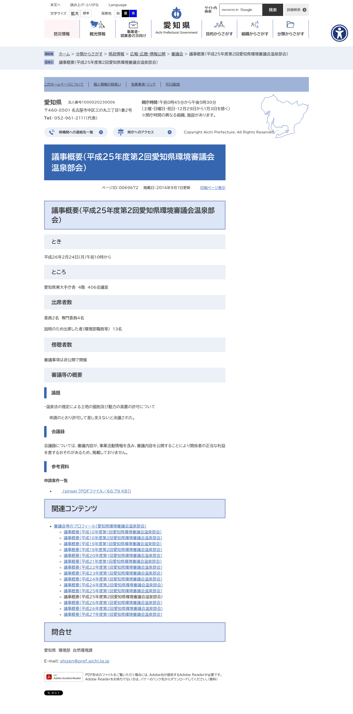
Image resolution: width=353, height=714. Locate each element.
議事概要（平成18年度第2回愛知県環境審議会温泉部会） (113, 538)
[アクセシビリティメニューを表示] (339, 33)
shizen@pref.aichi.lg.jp (84, 661)
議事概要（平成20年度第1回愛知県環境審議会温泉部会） (113, 556)
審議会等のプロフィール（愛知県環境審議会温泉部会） (100, 526)
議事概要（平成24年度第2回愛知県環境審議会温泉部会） (113, 585)
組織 (255, 34)
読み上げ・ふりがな (84, 5)
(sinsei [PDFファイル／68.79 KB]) (96, 491)
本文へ (55, 5)
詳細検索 (294, 10)
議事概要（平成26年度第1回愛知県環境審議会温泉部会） (113, 603)
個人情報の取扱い (107, 84)
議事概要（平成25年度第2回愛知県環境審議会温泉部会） (108, 62)
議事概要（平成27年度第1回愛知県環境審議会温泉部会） (113, 614)
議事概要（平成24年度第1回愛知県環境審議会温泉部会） (113, 579)
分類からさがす (89, 54)
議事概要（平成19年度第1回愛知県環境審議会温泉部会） (113, 544)
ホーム (64, 54)
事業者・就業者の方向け (133, 34)
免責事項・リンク (143, 84)
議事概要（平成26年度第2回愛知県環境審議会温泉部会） (113, 608)
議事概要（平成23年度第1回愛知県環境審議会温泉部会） (113, 573)
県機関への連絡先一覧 (76, 132)
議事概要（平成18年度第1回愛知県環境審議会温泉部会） (113, 532)
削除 (161, 62)
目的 (219, 34)
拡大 (75, 13)
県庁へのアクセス (140, 132)
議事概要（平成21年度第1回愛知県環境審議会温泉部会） (113, 561)
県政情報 (116, 54)
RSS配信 (173, 84)
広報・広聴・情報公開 (147, 54)
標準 (86, 13)
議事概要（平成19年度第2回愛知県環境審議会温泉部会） (113, 550)
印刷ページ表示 (213, 188)
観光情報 (97, 34)
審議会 (177, 54)
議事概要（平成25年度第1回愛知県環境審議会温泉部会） (113, 591)
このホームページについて (64, 84)
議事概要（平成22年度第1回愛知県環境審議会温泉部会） (113, 567)
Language (118, 5)
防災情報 (62, 34)
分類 (290, 34)
